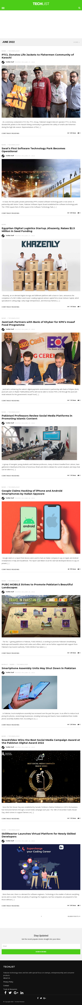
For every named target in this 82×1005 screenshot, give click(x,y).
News (4, 51)
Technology (14, 51)
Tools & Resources (10, 989)
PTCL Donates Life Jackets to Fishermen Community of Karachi (38, 56)
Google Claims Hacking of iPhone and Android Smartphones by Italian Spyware (32, 492)
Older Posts (74, 916)
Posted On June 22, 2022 (25, 672)
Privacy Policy (8, 982)
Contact (6, 985)
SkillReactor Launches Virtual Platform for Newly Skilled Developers (39, 835)
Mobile (5, 664)
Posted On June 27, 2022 (25, 62)
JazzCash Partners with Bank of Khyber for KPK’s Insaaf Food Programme (38, 323)
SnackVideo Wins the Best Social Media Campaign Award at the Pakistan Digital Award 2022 (41, 741)
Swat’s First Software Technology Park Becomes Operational (33, 150)
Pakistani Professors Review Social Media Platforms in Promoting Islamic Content (37, 417)
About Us (6, 978)
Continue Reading (10, 133)
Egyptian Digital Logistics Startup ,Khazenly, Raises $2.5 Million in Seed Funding (38, 230)
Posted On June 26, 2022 (25, 498)
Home (76, 42)
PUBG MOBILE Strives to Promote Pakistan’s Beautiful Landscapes (37, 586)
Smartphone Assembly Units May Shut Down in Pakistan (39, 668)
